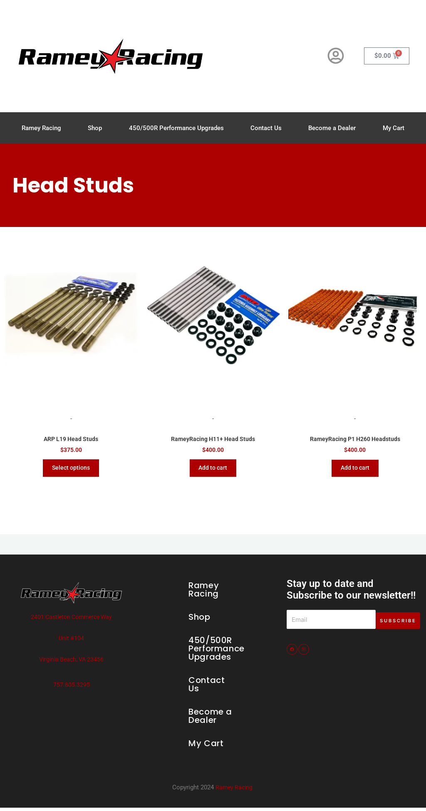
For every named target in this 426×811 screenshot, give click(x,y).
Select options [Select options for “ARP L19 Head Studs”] (71, 469)
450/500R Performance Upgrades (176, 128)
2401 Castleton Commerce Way (71, 620)
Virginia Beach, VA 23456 (71, 662)
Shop (95, 128)
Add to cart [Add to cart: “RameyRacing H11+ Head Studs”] (213, 469)
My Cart (393, 128)
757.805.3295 (71, 688)
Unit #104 (71, 641)
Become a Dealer (332, 128)
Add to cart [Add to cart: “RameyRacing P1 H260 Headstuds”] (354, 469)
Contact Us (266, 128)
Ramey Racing (41, 128)
